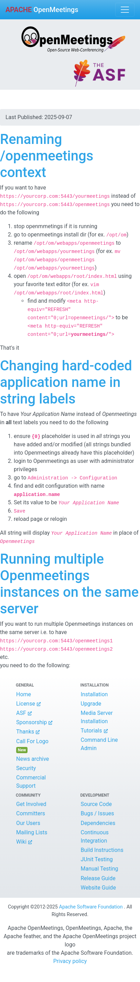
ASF (21, 713)
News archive (32, 759)
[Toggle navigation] (124, 10)
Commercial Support (31, 781)
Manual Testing (99, 868)
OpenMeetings (42, 10)
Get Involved (31, 804)
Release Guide (98, 878)
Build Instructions (102, 850)
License (25, 703)
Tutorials (91, 730)
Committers (30, 813)
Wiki (21, 841)
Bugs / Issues (97, 813)
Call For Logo (33, 745)
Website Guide (98, 887)
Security (26, 768)
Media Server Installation (97, 717)
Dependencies (98, 823)
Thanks (25, 731)
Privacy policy (70, 961)
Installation (94, 694)
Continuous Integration (95, 836)
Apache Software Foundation (91, 907)
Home (23, 694)
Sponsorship (31, 722)
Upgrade (91, 703)
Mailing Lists (31, 832)
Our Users (28, 823)
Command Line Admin (99, 744)
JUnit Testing (97, 859)
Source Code (96, 804)
